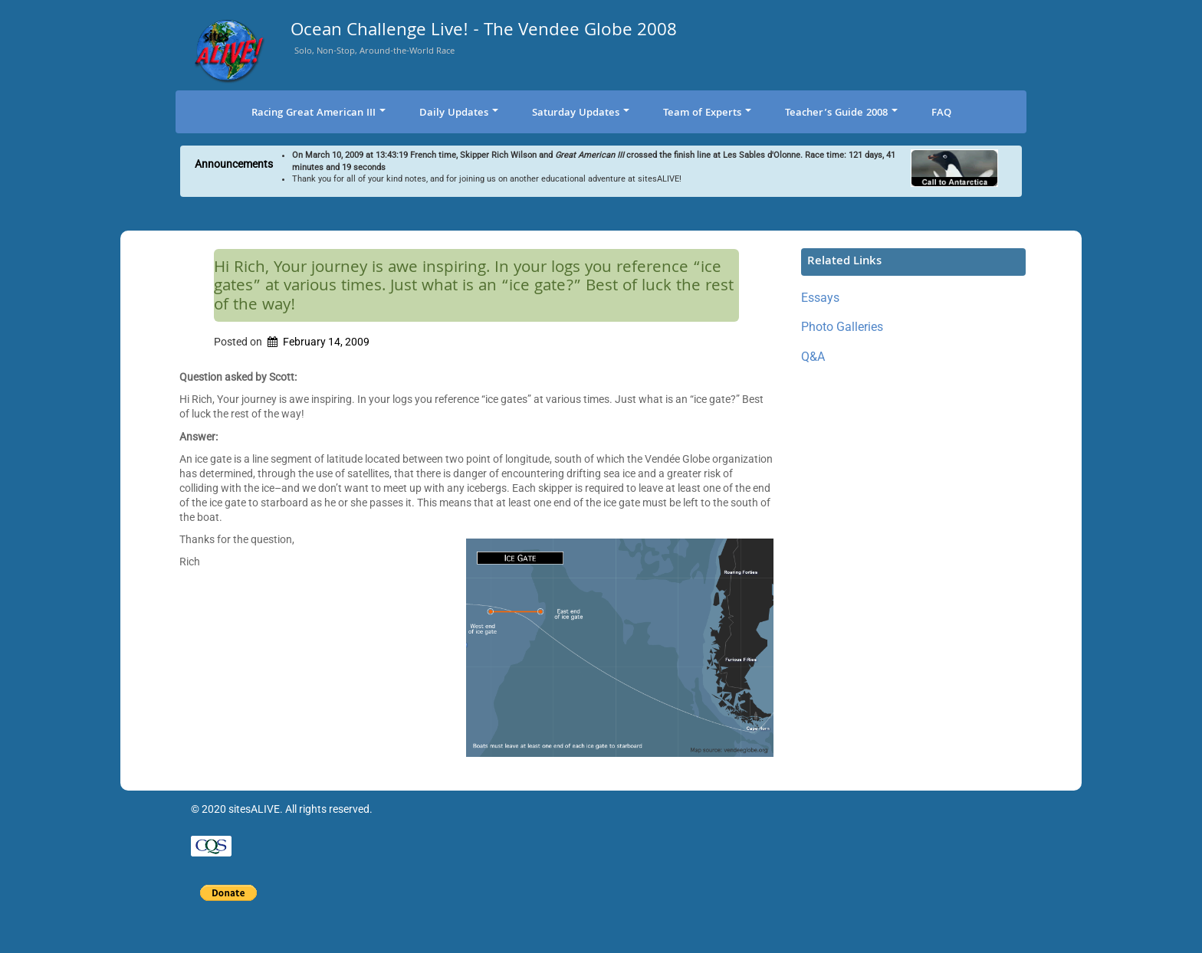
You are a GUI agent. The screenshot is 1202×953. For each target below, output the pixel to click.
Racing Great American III (318, 113)
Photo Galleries (842, 326)
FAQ (941, 113)
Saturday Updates (580, 113)
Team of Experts (707, 113)
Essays (820, 297)
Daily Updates (458, 113)
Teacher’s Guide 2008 (841, 113)
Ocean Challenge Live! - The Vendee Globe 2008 (484, 32)
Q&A (813, 356)
